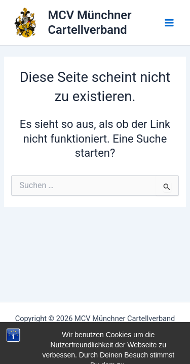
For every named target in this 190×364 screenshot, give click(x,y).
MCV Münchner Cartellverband (90, 22)
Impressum (95, 330)
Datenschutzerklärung (95, 342)
